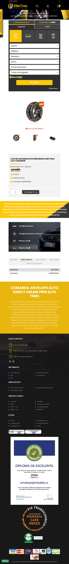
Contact (13, 402)
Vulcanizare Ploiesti (16, 388)
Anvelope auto (15, 423)
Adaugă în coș (31, 192)
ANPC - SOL (14, 409)
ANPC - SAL (14, 407)
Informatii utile (15, 373)
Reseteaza (53, 88)
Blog (11, 375)
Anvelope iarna (42, 421)
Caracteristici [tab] (26, 260)
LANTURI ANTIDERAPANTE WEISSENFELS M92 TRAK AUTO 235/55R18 (34, 16)
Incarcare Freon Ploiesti (45, 388)
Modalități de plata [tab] (35, 264)
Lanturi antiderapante (40, 13)
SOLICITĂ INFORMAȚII (34, 129)
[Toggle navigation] (59, 1)
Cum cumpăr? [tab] (40, 260)
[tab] (21, 26)
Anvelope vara (15, 426)
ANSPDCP (40, 409)
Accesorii (26, 13)
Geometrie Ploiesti (16, 390)
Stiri (11, 378)
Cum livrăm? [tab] (54, 260)
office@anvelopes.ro (25, 357)
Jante (39, 426)
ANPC (12, 404)
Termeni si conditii (43, 404)
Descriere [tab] (14, 260)
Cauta (34, 82)
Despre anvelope (43, 373)
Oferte (12, 421)
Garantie (40, 402)
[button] (38, 6)
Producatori (41, 375)
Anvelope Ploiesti (43, 423)
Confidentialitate (42, 407)
